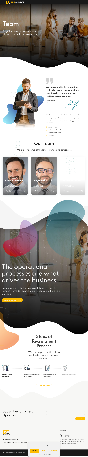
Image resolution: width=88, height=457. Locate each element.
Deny (43, 451)
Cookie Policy (39, 454)
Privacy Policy (47, 454)
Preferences (53, 451)
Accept (34, 451)
